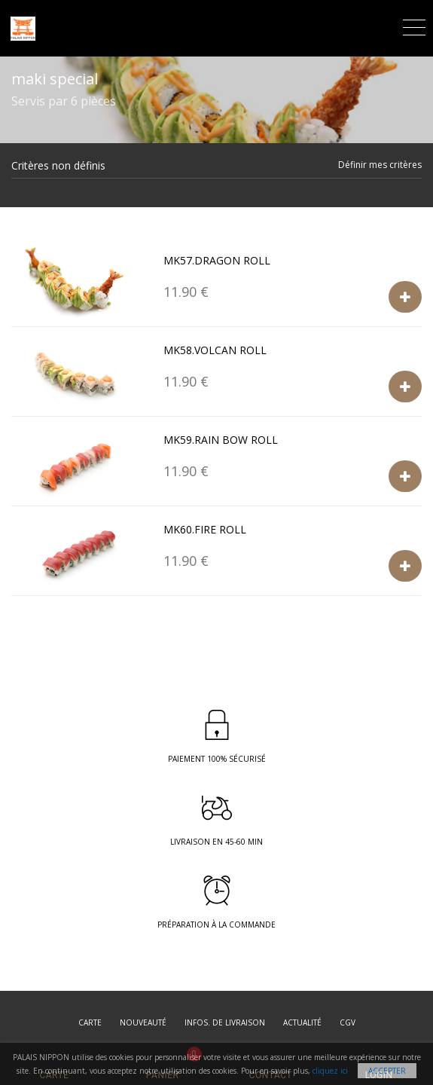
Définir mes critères (380, 164)
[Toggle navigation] (414, 25)
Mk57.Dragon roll (216, 260)
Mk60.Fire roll (204, 529)
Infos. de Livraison (224, 1022)
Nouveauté (143, 1022)
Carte (90, 1022)
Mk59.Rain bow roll (220, 439)
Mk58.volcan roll (215, 350)
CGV (347, 1022)
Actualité (302, 1022)
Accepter (387, 1070)
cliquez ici (330, 1070)
